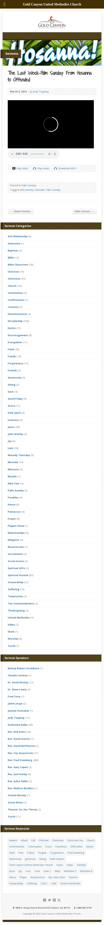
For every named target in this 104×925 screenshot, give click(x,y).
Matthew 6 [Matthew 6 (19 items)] (86, 871)
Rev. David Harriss (19, 738)
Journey (29, 189)
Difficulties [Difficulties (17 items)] (76, 846)
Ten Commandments (21, 603)
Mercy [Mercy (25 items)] (12, 877)
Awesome (14, 243)
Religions (13, 539)
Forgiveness (15, 363)
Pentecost (14, 511)
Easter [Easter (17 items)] (89, 846)
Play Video (14, 168)
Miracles (13, 462)
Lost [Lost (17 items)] (28, 871)
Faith (11, 349)
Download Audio (55, 168)
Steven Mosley (17, 795)
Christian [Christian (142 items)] (44, 840)
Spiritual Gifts (16, 568)
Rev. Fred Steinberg (20, 760)
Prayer (12, 518)
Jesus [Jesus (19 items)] (12, 871)
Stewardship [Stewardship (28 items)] (16, 883)
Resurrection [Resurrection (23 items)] (37, 877)
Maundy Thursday (19, 455)
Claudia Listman (18, 675)
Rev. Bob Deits (17, 731)
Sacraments (15, 554)
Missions (13, 469)
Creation (13, 307)
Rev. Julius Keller (18, 781)
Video (11, 624)
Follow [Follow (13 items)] (30, 852)
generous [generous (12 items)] (30, 859)
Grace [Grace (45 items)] (59, 865)
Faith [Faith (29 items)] (12, 852)
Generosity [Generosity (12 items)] (15, 859)
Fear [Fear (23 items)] (20, 852)
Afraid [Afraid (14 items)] (24, 840)
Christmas (14, 278)
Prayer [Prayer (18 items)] (23, 877)
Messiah (39, 189)
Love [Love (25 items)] (37, 871)
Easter (12, 328)
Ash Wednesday (18, 236)
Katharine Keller (18, 724)
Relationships (16, 532)
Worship (13, 638)
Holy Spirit (14, 412)
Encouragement (18, 335)
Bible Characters (18, 264)
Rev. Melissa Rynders (21, 788)
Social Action (16, 561)
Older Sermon (84, 211)
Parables (13, 497)
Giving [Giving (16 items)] (42, 859)
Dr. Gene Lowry (17, 689)
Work (11, 631)
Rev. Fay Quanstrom (20, 753)
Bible (11, 257)
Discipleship (15, 321)
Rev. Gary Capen (18, 767)
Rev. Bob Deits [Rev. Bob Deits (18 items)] (56, 877)
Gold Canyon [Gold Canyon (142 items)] (57, 859)
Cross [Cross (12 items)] (48, 846)
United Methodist (19, 617)
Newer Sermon (20, 211)
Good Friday (15, 398)
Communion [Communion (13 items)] (35, 846)
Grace (11, 405)
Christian (13, 271)
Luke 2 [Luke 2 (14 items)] (47, 871)
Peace (11, 504)
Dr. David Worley (18, 682)
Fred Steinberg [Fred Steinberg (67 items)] (75, 852)
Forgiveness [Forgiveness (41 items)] (57, 852)
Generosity (15, 377)
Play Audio (35, 168)
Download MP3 (67, 168)
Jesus (11, 427)
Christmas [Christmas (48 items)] (58, 840)
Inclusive (13, 420)
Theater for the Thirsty (22, 809)
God (10, 391)
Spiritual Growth (18, 575)
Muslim (12, 476)
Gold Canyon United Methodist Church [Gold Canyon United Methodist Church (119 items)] (31, 865)
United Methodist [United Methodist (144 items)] (70, 883)
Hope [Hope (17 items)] (70, 865)
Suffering (13, 589)
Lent (10, 448)
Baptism (13, 250)
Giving (11, 384)
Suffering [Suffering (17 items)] (32, 883)
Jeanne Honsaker (18, 710)
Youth (11, 645)
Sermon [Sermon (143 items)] (73, 877)
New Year (14, 483)
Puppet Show (16, 525)
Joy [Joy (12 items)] (20, 871)
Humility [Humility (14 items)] (81, 865)
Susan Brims (15, 802)
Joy (10, 441)
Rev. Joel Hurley (17, 774)
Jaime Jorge (15, 703)
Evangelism (15, 342)
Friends (12, 370)
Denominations (17, 314)
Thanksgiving (16, 610)
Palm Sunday (29, 185)
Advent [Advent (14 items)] (13, 840)
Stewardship (15, 582)
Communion (15, 292)
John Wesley (15, 434)
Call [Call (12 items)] (33, 840)
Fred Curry (14, 696)
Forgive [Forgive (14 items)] (42, 852)
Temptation (15, 596)
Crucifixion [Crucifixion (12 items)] (61, 846)
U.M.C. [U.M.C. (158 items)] (44, 883)
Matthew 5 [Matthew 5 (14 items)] (70, 871)
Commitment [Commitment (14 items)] (16, 846)
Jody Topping (41, 91)
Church (12, 285)
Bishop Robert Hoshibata (23, 668)
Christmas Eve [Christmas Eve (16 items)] (75, 840)
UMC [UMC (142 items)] (54, 883)
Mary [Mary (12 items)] (57, 871)
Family (12, 356)
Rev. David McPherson (21, 745)
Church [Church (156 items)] (91, 840)
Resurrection (16, 547)
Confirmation (16, 300)
